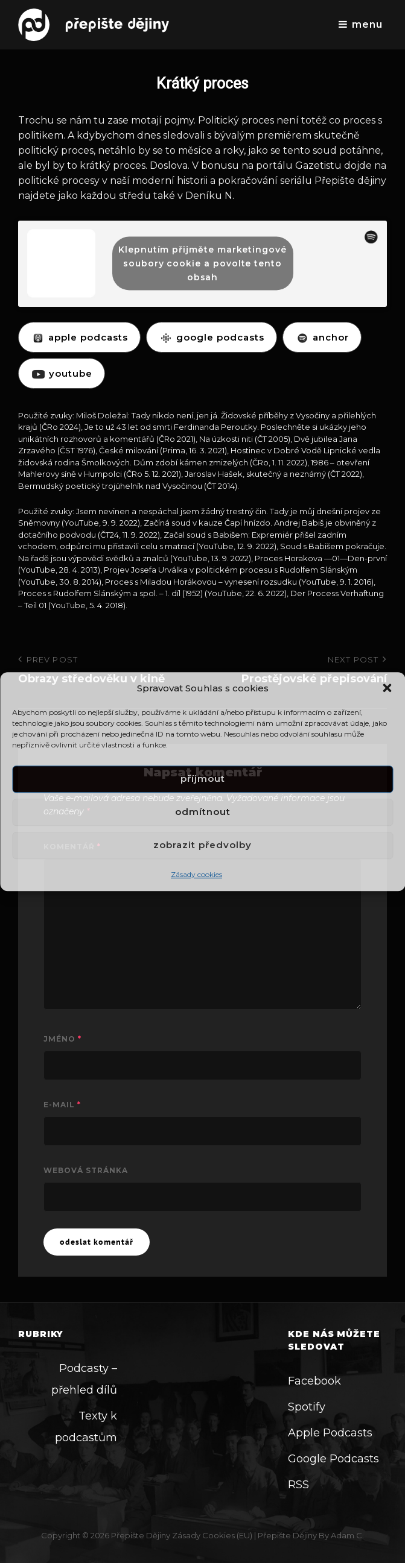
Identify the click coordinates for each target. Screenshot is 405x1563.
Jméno (62, 1038)
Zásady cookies (196, 874)
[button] (387, 688)
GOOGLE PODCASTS (211, 337)
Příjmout (202, 779)
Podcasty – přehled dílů (84, 1379)
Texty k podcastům (86, 1426)
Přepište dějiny (140, 1535)
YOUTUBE (61, 374)
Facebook (314, 1381)
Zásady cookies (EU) (212, 1535)
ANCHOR (322, 337)
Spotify (306, 1407)
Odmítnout (203, 812)
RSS (298, 1484)
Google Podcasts (333, 1458)
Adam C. (347, 1535)
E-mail (62, 1104)
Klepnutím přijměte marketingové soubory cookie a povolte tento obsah (202, 263)
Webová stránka (85, 1170)
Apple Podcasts (330, 1432)
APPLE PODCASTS (79, 337)
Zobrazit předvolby (202, 845)
